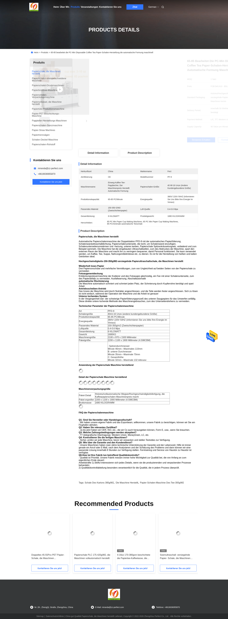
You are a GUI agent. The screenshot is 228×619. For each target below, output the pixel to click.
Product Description (140, 152)
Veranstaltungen (89, 7)
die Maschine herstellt (127, 482)
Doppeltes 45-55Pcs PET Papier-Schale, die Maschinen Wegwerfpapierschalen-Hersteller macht (47, 557)
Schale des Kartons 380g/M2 (99, 482)
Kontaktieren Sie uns (110, 7)
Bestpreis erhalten (154, 140)
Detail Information (98, 152)
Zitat (134, 7)
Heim (56, 7)
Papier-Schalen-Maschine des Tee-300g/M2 (162, 482)
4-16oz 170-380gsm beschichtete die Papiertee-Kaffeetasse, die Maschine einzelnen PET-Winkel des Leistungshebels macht (135, 557)
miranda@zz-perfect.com (50, 168)
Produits (75, 7)
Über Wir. (65, 7)
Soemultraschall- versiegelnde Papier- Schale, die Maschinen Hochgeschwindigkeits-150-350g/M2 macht (178, 557)
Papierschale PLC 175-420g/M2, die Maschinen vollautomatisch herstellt (92, 556)
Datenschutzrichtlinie (55, 616)
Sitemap (40, 616)
